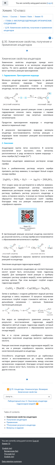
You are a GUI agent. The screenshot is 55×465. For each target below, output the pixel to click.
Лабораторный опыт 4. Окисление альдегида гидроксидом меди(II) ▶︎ (28, 402)
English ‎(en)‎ (7, 448)
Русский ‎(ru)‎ (9, 454)
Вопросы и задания (15, 428)
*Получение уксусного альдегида (21, 425)
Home (5, 16)
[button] (51, 38)
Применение (12, 422)
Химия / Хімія (26, 16)
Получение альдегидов (17, 420)
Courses (13, 16)
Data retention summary (12, 461)
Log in (49, 3)
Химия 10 (39, 16)
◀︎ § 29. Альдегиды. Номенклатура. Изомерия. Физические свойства (28, 390)
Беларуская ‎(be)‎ (11, 451)
